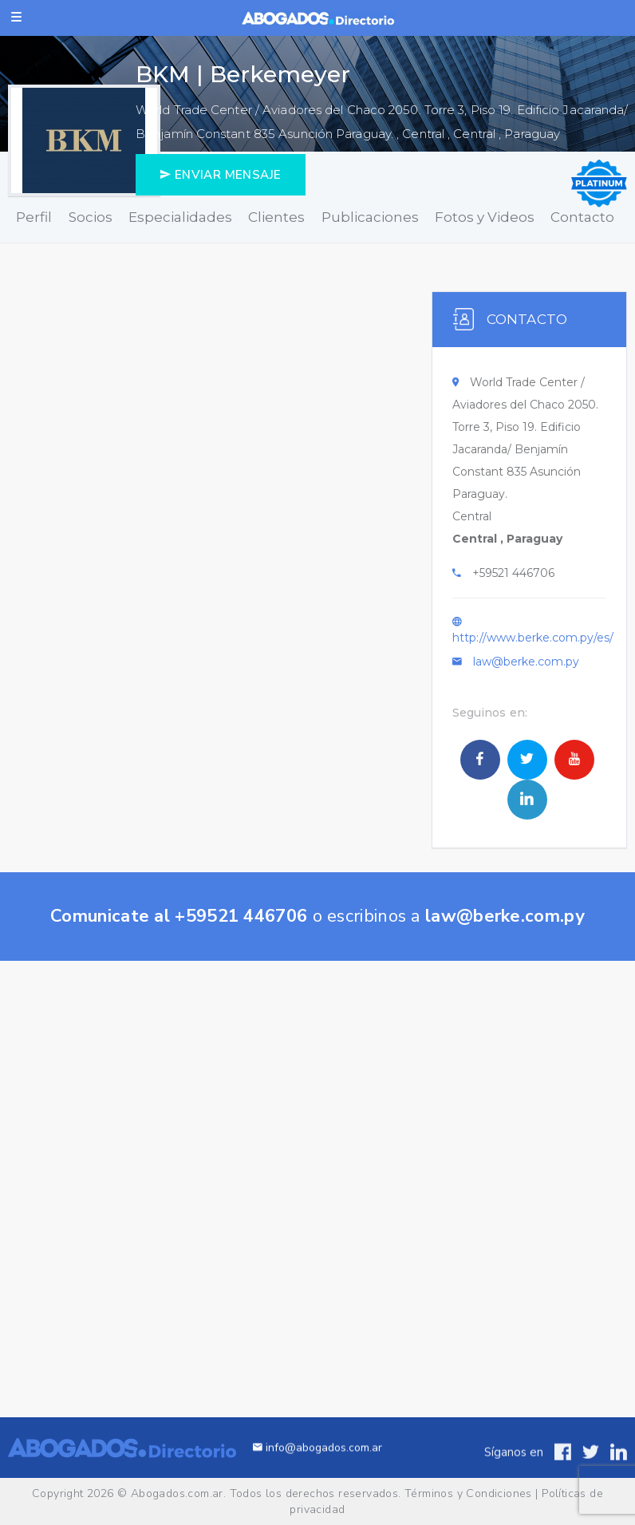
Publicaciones (370, 217)
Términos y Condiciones (468, 1493)
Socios (90, 217)
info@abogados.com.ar (317, 1466)
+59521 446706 (513, 573)
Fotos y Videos (484, 217)
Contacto (582, 217)
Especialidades (180, 217)
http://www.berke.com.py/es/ (532, 637)
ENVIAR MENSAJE (220, 175)
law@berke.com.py (526, 661)
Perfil (34, 217)
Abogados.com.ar (177, 1493)
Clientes (276, 217)
